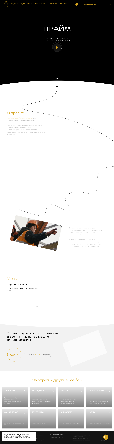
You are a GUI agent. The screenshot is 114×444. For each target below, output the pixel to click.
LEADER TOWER (96, 391)
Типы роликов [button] (40, 3)
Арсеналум (9, 391)
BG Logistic (38, 391)
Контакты (16, 5)
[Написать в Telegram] (76, 4)
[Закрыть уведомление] (35, 433)
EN (110, 4)
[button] (90, 4)
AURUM (92, 412)
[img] (57, 77)
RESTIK (64, 391)
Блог (24, 5)
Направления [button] (26, 3)
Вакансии (63, 3)
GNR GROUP (66, 412)
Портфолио (53, 3)
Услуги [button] (14, 3)
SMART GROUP (11, 412)
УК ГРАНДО (38, 412)
